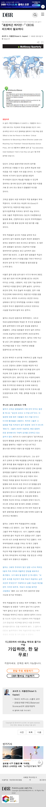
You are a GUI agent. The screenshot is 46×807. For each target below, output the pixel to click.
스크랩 (42, 42)
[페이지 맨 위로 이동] (40, 763)
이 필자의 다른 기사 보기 (22, 710)
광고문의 (42, 780)
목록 (31, 732)
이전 (22, 732)
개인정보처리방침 (15, 780)
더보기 (38, 42)
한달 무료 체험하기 (23, 670)
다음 (39, 732)
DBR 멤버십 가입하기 (23, 675)
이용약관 (5, 780)
